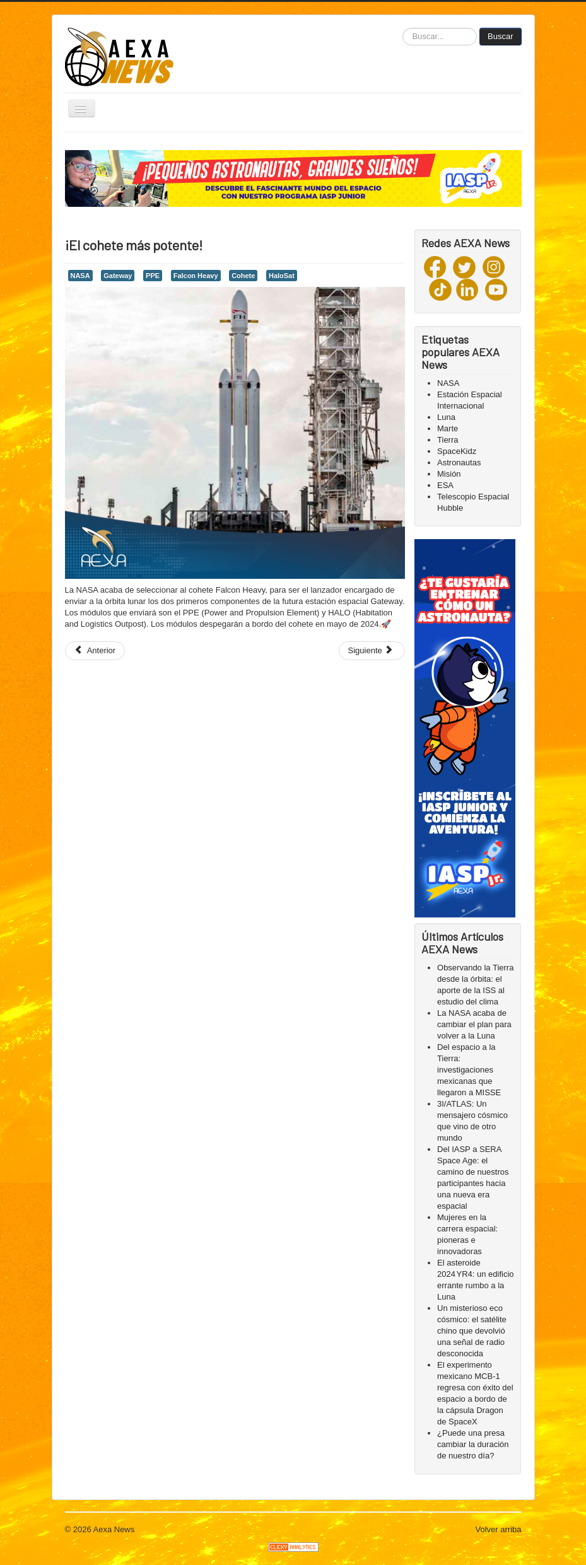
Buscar (500, 36)
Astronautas (459, 462)
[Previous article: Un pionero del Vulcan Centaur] (95, 650)
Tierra (447, 440)
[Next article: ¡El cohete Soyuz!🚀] (372, 650)
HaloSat (282, 275)
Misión (449, 474)
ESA (445, 485)
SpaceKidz (456, 451)
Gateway (117, 275)
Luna (446, 417)
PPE (153, 275)
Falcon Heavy (195, 275)
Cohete (243, 275)
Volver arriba (499, 1529)
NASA (80, 275)
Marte (447, 428)
